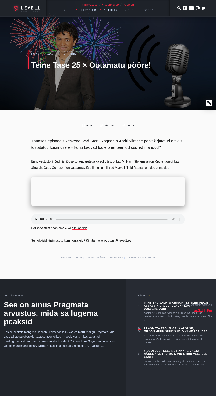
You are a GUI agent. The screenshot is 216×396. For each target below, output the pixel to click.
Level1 (35, 54)
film (79, 257)
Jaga (87, 125)
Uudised (65, 10)
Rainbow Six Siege (141, 257)
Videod (130, 10)
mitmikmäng (96, 257)
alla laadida (79, 228)
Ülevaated (87, 10)
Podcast (150, 10)
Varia (50, 54)
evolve (66, 257)
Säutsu (107, 125)
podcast (116, 257)
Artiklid (110, 10)
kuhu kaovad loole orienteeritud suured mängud (116, 147)
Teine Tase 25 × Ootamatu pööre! (91, 65)
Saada (128, 125)
